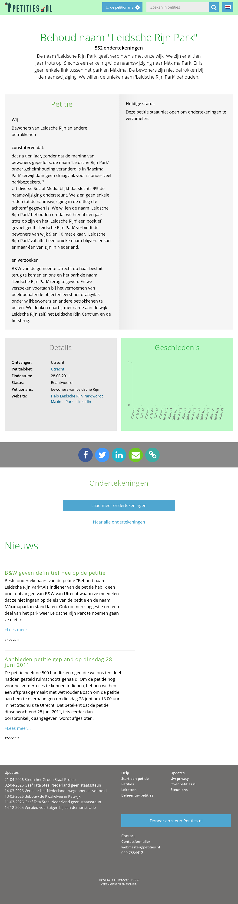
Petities (127, 784)
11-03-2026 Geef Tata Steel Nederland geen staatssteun (53, 801)
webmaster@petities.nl (140, 847)
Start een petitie (135, 778)
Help (125, 773)
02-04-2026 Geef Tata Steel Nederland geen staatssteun (53, 785)
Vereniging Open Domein (119, 884)
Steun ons (179, 789)
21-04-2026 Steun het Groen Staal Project (41, 779)
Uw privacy (180, 778)
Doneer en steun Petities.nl (176, 821)
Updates (178, 773)
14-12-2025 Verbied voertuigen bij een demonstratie (50, 807)
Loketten (129, 789)
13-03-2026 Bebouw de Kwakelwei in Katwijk (42, 796)
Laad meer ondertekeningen (118, 505)
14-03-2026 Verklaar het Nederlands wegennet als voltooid (56, 790)
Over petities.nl (183, 784)
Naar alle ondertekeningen (119, 522)
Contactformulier (135, 841)
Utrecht (57, 369)
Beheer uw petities (137, 795)
